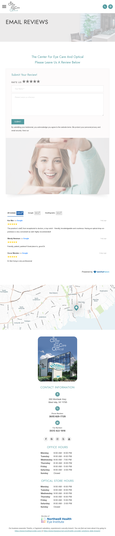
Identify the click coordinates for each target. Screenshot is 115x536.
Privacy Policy (34, 130)
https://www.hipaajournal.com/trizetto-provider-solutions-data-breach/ (72, 531)
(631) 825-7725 (57, 416)
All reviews (15, 213)
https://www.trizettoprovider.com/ (28, 531)
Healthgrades (53, 213)
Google (34, 213)
